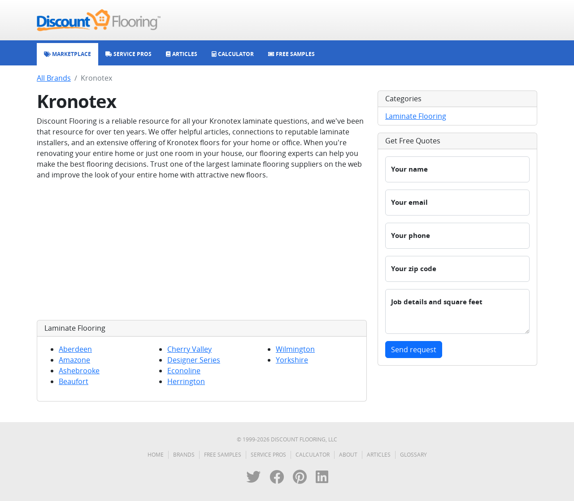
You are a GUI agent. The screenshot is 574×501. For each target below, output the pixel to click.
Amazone (74, 360)
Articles (379, 454)
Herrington (186, 381)
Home (156, 454)
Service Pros (268, 454)
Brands (184, 454)
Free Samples (222, 454)
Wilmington (295, 349)
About (348, 454)
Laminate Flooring (415, 116)
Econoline (183, 371)
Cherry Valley (189, 349)
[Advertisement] (202, 250)
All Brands (54, 78)
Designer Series (193, 360)
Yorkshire (292, 360)
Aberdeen (75, 349)
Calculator (313, 454)
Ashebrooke (79, 371)
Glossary (413, 454)
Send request (413, 349)
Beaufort (73, 381)
